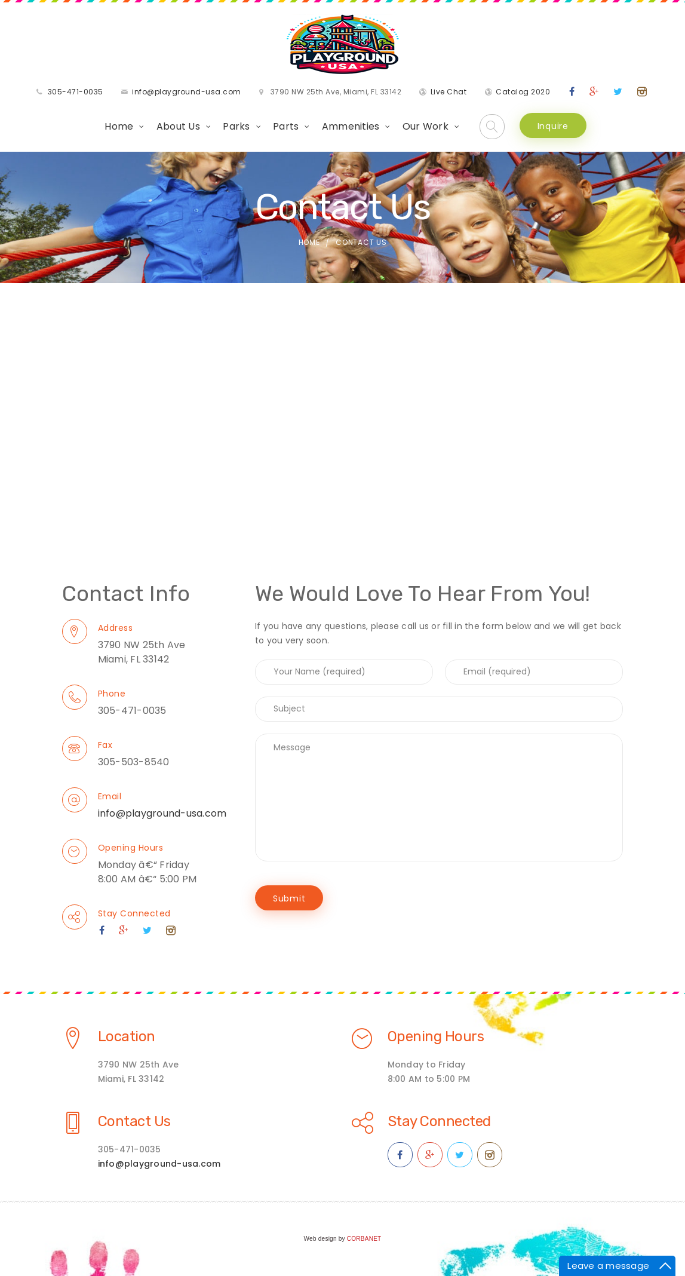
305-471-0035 (75, 92)
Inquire (553, 126)
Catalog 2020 (523, 92)
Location (126, 1036)
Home (119, 126)
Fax (105, 745)
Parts (286, 126)
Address (115, 628)
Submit (289, 898)
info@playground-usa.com (186, 92)
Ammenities (351, 126)
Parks (236, 126)
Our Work (426, 126)
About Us (178, 126)
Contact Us (134, 1121)
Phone (112, 694)
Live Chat (449, 92)
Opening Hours (131, 848)
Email (110, 796)
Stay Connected (134, 913)
